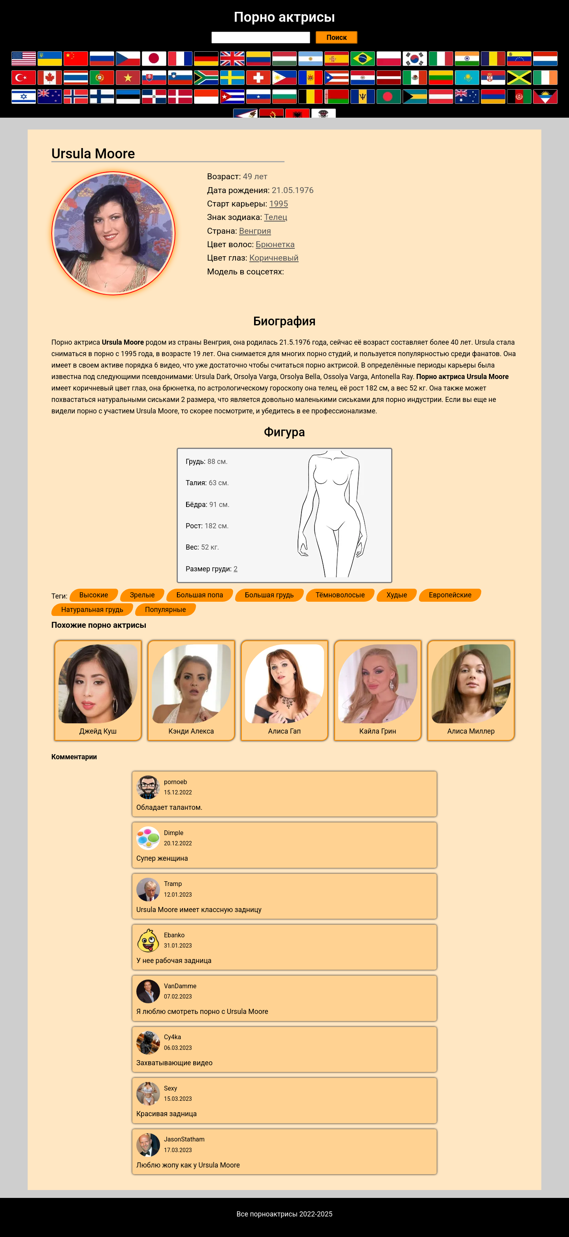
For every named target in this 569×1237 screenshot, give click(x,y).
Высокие (93, 595)
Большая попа (199, 595)
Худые (396, 595)
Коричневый (274, 258)
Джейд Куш (98, 731)
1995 (278, 203)
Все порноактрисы (267, 1214)
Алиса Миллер (471, 731)
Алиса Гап (284, 731)
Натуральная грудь (92, 610)
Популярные (165, 610)
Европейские (450, 595)
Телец (275, 217)
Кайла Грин (377, 731)
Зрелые (142, 595)
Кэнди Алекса (191, 731)
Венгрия (255, 231)
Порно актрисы (284, 17)
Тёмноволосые (340, 595)
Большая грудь (269, 595)
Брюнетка (275, 244)
